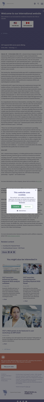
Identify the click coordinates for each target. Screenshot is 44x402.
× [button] (35, 190)
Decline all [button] (27, 206)
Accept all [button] (16, 206)
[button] (22, 211)
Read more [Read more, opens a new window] (22, 202)
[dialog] (22, 201)
